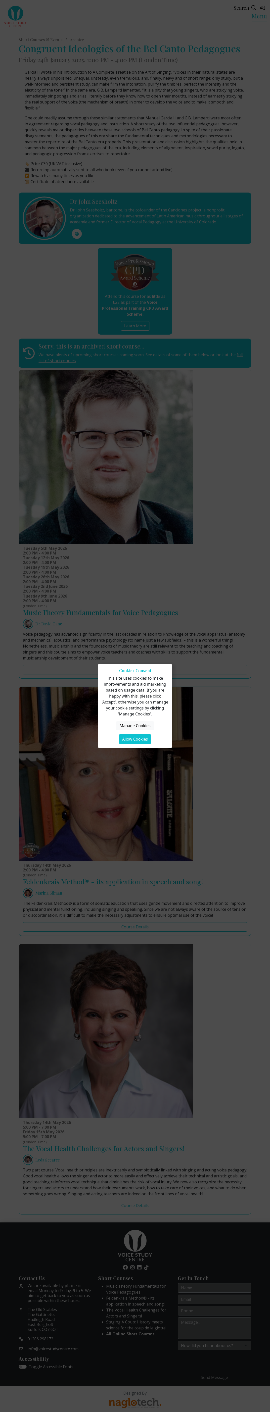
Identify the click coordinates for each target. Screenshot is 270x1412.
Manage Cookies (135, 725)
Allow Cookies (135, 739)
